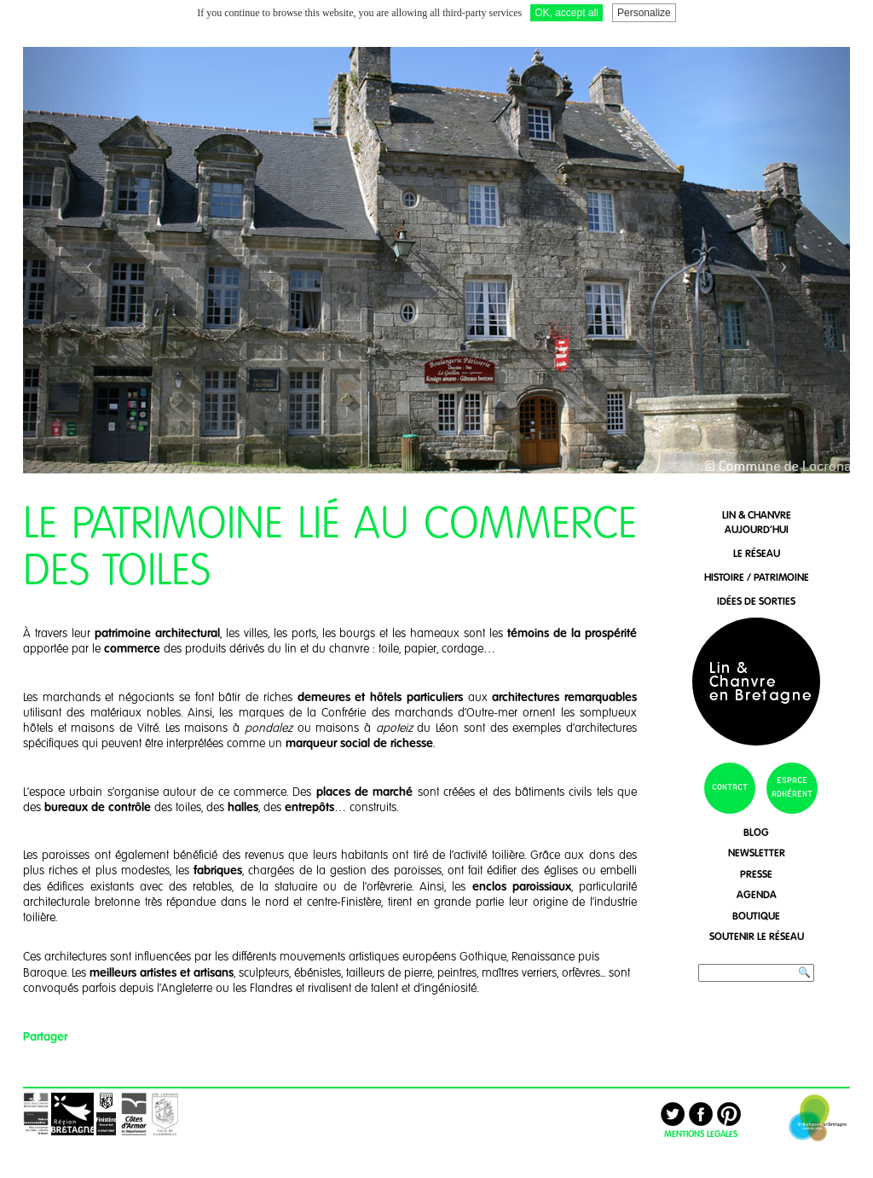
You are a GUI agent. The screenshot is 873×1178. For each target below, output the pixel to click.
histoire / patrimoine (756, 577)
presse (756, 874)
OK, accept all (566, 13)
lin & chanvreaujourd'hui (756, 522)
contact (730, 787)
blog (756, 832)
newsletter (756, 852)
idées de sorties (756, 601)
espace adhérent (792, 787)
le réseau (756, 553)
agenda (757, 894)
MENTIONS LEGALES (700, 1134)
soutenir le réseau (756, 936)
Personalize (644, 13)
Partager (45, 1036)
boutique (756, 915)
